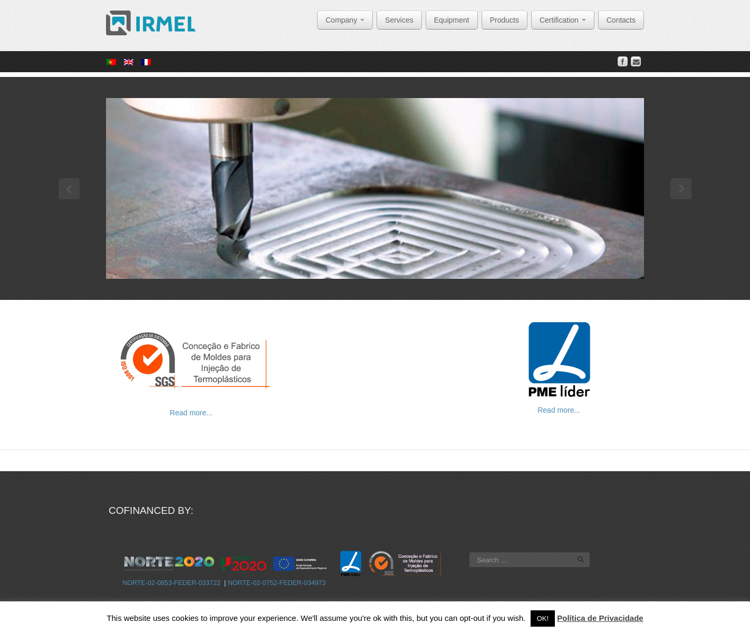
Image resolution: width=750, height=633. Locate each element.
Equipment (451, 20)
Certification (563, 20)
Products (504, 20)
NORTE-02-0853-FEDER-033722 (171, 583)
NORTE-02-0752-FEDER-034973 (277, 583)
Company (344, 20)
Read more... (191, 412)
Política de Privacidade (600, 617)
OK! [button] (543, 618)
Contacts (621, 20)
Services (399, 20)
